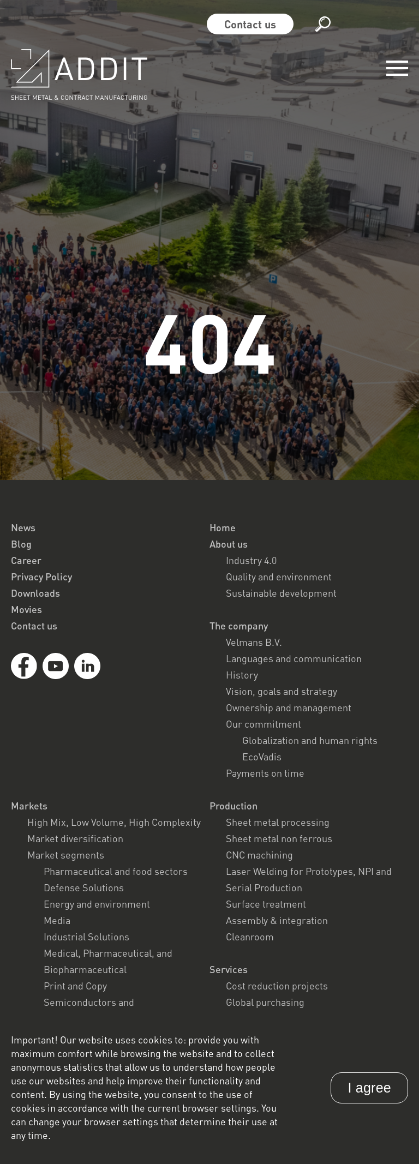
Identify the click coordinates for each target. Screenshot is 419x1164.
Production (234, 806)
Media (57, 920)
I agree (369, 1087)
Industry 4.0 (251, 560)
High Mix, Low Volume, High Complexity (114, 822)
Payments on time (265, 773)
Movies (26, 609)
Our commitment (263, 724)
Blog (21, 544)
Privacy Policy (41, 577)
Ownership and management (288, 707)
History (242, 675)
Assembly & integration (277, 920)
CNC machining (259, 855)
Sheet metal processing (278, 822)
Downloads (35, 593)
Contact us (250, 24)
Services (229, 969)
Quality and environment (279, 577)
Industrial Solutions (86, 937)
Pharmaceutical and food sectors (116, 871)
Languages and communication (294, 658)
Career (26, 560)
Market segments (65, 855)
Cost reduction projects (277, 986)
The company (239, 626)
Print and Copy (75, 986)
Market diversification (75, 838)
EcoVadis (262, 757)
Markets (29, 806)
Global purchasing (265, 1002)
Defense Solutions (84, 887)
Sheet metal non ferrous (279, 838)
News (23, 527)
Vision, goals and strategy (281, 691)
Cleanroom (250, 937)
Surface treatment (266, 904)
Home (223, 527)
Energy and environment (97, 904)
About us (229, 544)
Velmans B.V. (254, 642)
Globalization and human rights (310, 740)
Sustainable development (281, 593)
